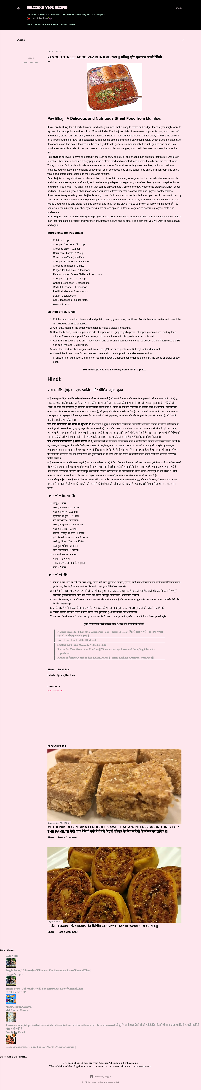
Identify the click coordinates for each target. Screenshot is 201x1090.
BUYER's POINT (16, 992)
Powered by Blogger (100, 1076)
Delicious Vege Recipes (47, 7)
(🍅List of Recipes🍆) (39, 18)
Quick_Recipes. (30, 62)
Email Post (64, 669)
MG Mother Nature (17, 1010)
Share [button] (31, 51)
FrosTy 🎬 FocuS (15, 1032)
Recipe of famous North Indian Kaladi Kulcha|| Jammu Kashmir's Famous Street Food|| (105, 657)
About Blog (34, 24)
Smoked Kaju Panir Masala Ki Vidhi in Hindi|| (82, 645)
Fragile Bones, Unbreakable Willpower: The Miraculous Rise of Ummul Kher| (48, 970)
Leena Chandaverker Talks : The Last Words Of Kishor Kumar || (41, 1047)
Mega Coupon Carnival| (19, 1006)
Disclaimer (68, 24)
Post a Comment (55, 691)
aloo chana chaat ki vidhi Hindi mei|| (77, 640)
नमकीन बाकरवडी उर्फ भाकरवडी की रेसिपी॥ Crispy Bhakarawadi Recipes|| (102, 926)
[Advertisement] (114, 718)
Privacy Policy (52, 24)
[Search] (180, 8)
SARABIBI (12, 956)
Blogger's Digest (14, 974)
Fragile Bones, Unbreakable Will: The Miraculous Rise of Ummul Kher (44, 988)
